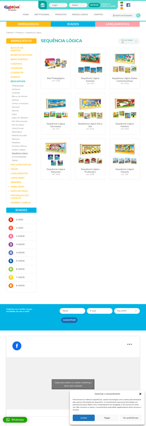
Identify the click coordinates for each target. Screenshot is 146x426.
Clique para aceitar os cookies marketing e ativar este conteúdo (73, 384)
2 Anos (17, 236)
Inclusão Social (21, 164)
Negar (107, 417)
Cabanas (16, 63)
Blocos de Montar (17, 49)
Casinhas (17, 68)
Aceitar (83, 417)
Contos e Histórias (20, 103)
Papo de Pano (19, 191)
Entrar (94, 5)
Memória (15, 139)
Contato (98, 14)
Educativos (18, 81)
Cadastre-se (105, 4)
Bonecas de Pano (21, 55)
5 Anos (17, 261)
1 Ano (16, 228)
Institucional (42, 14)
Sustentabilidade (19, 156)
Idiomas (15, 110)
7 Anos (17, 277)
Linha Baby (18, 177)
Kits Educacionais (19, 121)
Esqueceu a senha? (108, 6)
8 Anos (17, 285)
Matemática (17, 132)
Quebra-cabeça (18, 149)
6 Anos (17, 269)
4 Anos (17, 252)
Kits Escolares (18, 124)
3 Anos (17, 244)
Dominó (15, 77)
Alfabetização (18, 85)
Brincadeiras (19, 59)
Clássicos (17, 72)
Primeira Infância (19, 146)
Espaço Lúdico (80, 14)
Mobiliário (16, 142)
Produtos (60, 14)
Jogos (14, 114)
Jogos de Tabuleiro (20, 117)
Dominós (16, 107)
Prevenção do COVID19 (20, 197)
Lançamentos (19, 173)
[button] (140, 393)
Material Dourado (19, 135)
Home (26, 14)
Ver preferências (130, 417)
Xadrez (15, 160)
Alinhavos (16, 89)
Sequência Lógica (33, 32)
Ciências (15, 100)
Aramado (16, 93)
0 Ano (16, 219)
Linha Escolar (18, 128)
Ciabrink (9, 32)
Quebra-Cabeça (21, 202)
